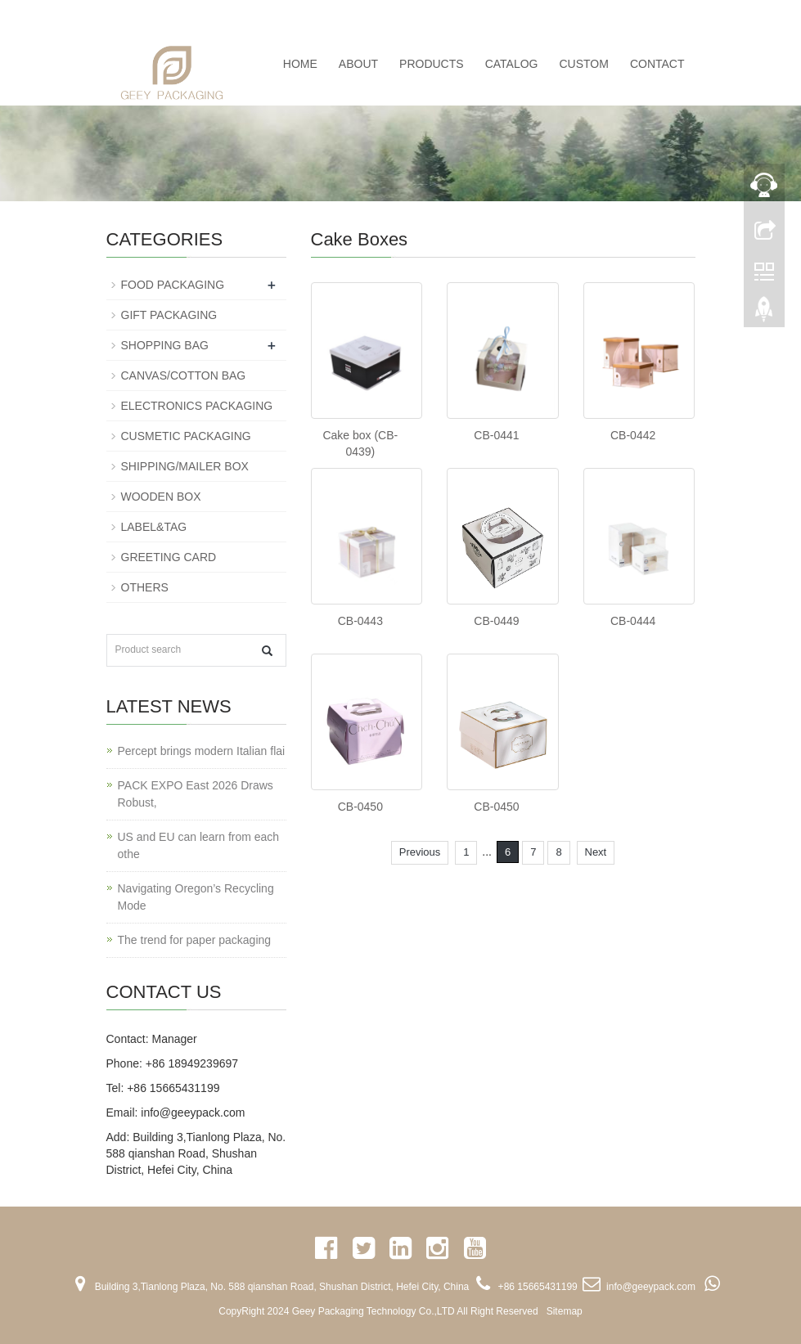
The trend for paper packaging (195, 939)
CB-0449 (496, 620)
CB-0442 (632, 435)
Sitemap (565, 1311)
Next (596, 852)
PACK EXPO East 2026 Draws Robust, (195, 794)
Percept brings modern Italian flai (202, 750)
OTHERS (145, 587)
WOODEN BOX (161, 496)
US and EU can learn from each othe (199, 845)
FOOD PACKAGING (173, 284)
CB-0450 (360, 806)
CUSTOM (583, 63)
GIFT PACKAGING (169, 314)
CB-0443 (360, 620)
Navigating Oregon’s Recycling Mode (196, 897)
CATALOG (511, 63)
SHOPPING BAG (165, 345)
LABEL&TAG (154, 526)
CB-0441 (496, 435)
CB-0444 (632, 620)
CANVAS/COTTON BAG (183, 375)
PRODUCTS (431, 63)
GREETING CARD (169, 557)
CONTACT (657, 63)
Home (300, 63)
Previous (420, 852)
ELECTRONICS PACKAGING (197, 405)
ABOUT (358, 63)
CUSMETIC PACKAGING (186, 436)
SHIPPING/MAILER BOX (185, 466)
